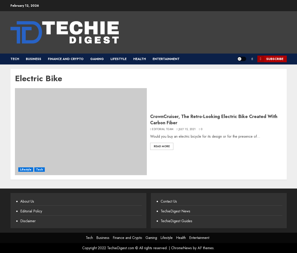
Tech (14, 59)
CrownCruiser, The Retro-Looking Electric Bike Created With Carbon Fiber (213, 119)
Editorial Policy (31, 211)
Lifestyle (119, 59)
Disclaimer (28, 221)
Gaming (97, 59)
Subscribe (270, 59)
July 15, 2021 (187, 129)
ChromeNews (181, 248)
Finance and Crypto (66, 59)
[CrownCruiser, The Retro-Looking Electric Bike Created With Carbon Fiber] (81, 131)
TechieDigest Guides (176, 221)
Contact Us (169, 201)
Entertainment (166, 59)
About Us (27, 201)
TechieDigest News (175, 211)
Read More (162, 146)
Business (33, 59)
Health (139, 59)
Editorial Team (162, 129)
